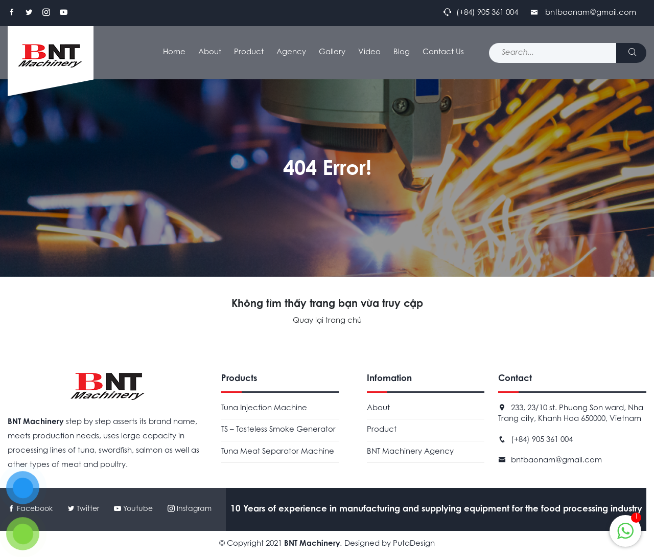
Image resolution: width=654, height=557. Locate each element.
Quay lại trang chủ (327, 321)
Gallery (332, 52)
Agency (291, 52)
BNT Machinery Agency (410, 452)
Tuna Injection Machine (264, 408)
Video (369, 52)
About (209, 52)
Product (249, 52)
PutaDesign (414, 544)
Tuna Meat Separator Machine (277, 452)
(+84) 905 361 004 (542, 440)
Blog (401, 52)
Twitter (83, 509)
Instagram (190, 509)
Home (174, 52)
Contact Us (443, 52)
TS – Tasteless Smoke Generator (278, 430)
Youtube (134, 509)
